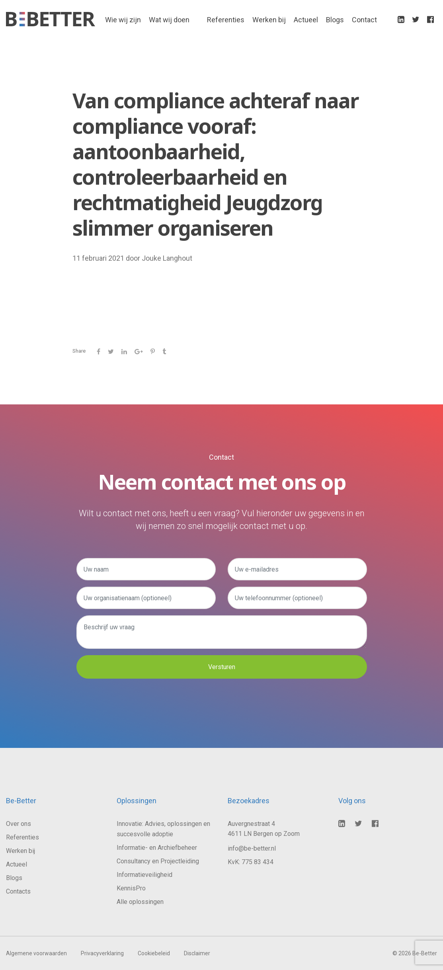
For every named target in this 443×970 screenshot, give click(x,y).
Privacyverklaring (102, 953)
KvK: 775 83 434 (250, 862)
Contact (364, 20)
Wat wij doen (169, 20)
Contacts (18, 891)
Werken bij (269, 20)
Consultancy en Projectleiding (158, 861)
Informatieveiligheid (144, 874)
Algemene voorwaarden (36, 953)
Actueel (306, 20)
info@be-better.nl (252, 848)
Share (79, 351)
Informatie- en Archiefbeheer (157, 847)
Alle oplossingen (140, 902)
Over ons (18, 824)
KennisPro (131, 888)
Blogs (335, 20)
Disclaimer (197, 953)
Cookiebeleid (154, 953)
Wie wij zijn (123, 20)
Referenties (225, 20)
